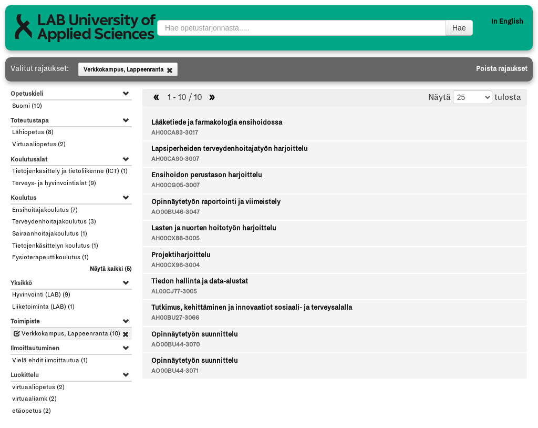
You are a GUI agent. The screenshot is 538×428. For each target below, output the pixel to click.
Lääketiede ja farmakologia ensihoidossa (216, 122)
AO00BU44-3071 (175, 371)
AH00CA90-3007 (175, 159)
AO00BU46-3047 (175, 212)
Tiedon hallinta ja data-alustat (199, 281)
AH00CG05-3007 (175, 185)
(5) (111, 269)
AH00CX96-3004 (175, 265)
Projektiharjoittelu (180, 255)
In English (507, 21)
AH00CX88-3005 (175, 238)
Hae (459, 28)
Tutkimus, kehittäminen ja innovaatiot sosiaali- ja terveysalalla (251, 307)
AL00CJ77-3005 (174, 291)
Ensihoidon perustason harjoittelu (206, 175)
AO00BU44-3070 (175, 344)
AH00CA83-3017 (174, 132)
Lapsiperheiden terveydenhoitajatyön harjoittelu (229, 148)
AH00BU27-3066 (175, 317)
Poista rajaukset (501, 69)
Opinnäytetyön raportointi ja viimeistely (216, 202)
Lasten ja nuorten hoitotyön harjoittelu (213, 228)
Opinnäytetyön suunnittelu (194, 334)
